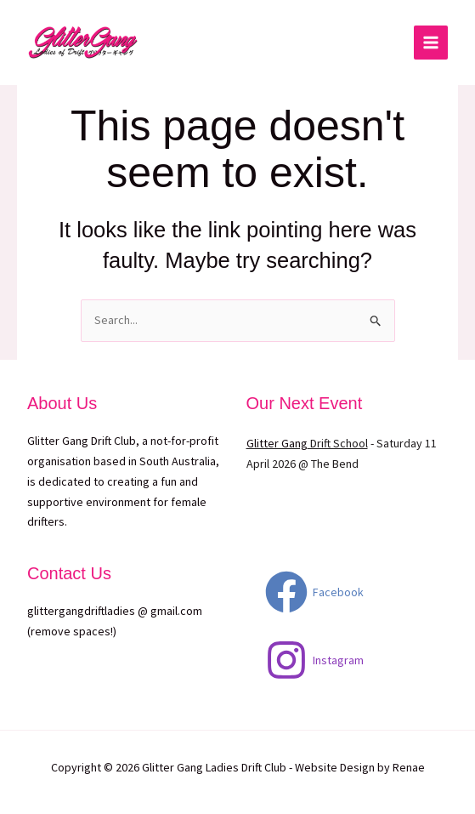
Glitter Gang (277, 443)
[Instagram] (314, 660)
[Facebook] (314, 592)
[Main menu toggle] (431, 43)
